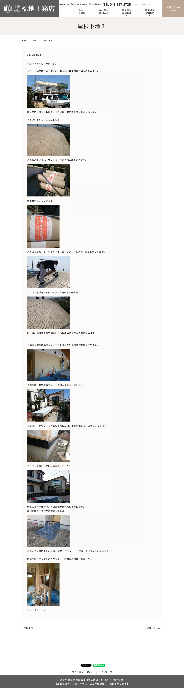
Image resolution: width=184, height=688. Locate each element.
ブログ (35, 40)
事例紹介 (149, 11)
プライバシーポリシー (83, 672)
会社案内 (103, 11)
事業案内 (126, 11)
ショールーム (153, 627)
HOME (24, 40)
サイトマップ (105, 672)
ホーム (80, 11)
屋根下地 (28, 627)
